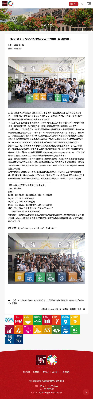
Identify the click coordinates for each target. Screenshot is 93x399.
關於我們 (26, 362)
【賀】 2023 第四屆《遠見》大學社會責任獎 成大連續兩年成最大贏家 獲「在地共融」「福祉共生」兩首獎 (46, 302)
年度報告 (55, 362)
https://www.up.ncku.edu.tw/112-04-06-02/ (36, 228)
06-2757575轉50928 (49, 376)
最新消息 (18, 48)
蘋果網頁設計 (59, 393)
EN (73, 4)
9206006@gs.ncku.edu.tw (50, 383)
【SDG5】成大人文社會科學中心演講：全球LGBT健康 (62, 309)
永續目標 (36, 362)
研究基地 (46, 362)
